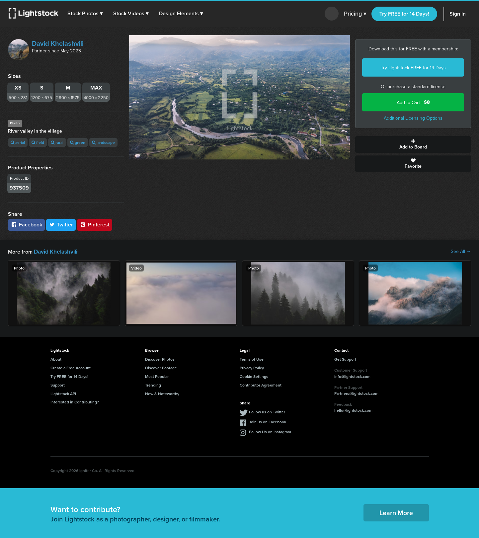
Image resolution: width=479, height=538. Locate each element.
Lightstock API (63, 393)
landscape (103, 142)
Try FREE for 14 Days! (404, 14)
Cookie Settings (254, 376)
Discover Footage (161, 367)
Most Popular (157, 376)
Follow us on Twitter (267, 411)
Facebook (26, 224)
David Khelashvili (58, 43)
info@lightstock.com (352, 376)
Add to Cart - (413, 102)
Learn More (396, 512)
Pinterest (95, 224)
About (55, 358)
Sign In (457, 14)
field (38, 142)
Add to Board (413, 144)
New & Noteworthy (162, 393)
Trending (153, 384)
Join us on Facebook (267, 421)
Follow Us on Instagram (270, 431)
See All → (461, 251)
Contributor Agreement (260, 384)
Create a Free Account (70, 367)
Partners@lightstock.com (356, 392)
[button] (86, 13)
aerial (18, 142)
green (77, 142)
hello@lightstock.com (353, 409)
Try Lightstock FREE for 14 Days (413, 67)
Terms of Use (252, 358)
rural (57, 142)
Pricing (355, 14)
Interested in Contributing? (74, 401)
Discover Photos (160, 358)
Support (57, 384)
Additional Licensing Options (413, 118)
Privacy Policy (252, 367)
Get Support (345, 358)
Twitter (61, 224)
